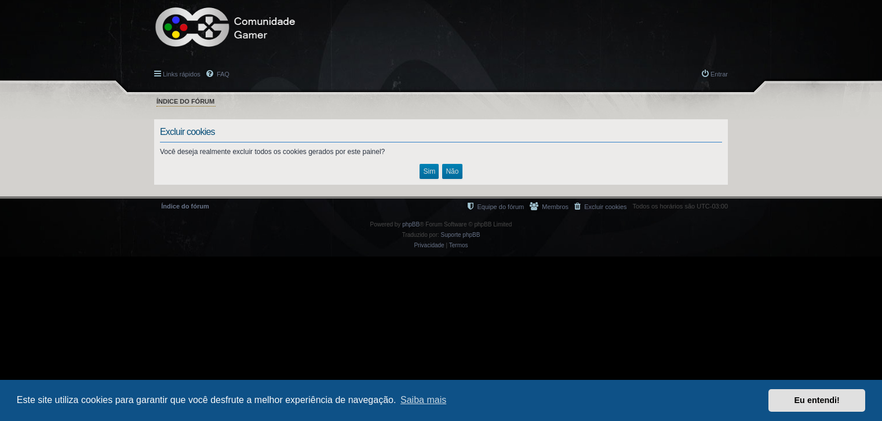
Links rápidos (182, 74)
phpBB (411, 224)
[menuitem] (600, 206)
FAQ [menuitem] (222, 74)
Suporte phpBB (460, 235)
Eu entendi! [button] (817, 400)
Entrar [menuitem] (719, 74)
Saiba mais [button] (423, 400)
